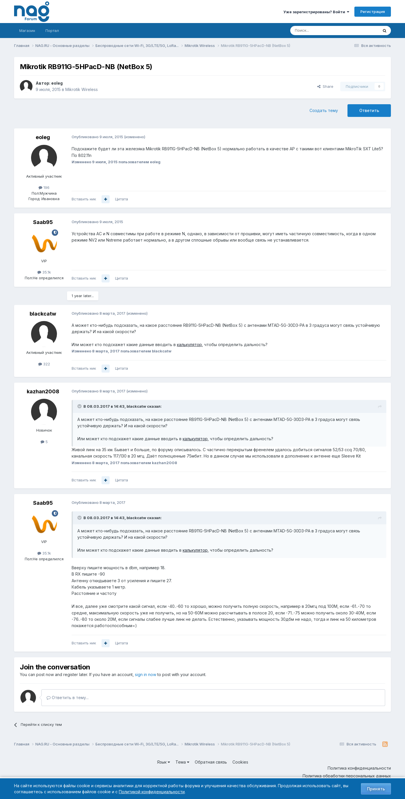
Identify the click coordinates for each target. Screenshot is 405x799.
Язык (163, 762)
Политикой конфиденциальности (152, 791)
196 (44, 187)
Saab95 (43, 222)
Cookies (240, 762)
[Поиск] (318, 30)
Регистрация (372, 11)
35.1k (44, 272)
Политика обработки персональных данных (347, 775)
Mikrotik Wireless (81, 89)
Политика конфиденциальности (359, 768)
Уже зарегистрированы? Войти (316, 12)
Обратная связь (211, 762)
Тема (182, 762)
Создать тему (324, 110)
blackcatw (43, 314)
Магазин (27, 30)
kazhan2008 (43, 391)
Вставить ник (84, 199)
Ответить (369, 110)
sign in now (145, 674)
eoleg (57, 83)
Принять (376, 788)
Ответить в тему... (68, 697)
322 (44, 364)
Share (325, 86)
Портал (52, 30)
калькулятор (189, 344)
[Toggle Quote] (80, 406)
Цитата (121, 199)
